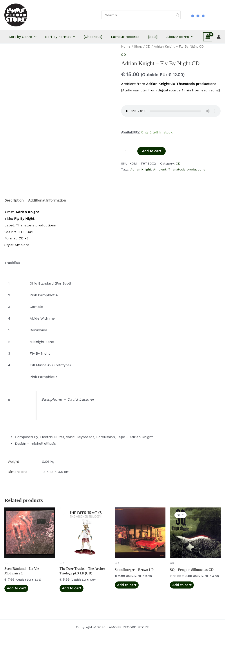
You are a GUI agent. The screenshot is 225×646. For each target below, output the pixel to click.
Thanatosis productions (186, 182)
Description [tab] (14, 213)
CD (148, 60)
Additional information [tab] (47, 213)
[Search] (177, 15)
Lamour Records (138, 37)
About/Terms (28, 50)
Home (126, 60)
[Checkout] (104, 37)
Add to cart (151, 164)
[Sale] (168, 37)
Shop (138, 60)
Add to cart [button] (16, 601)
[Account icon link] (219, 43)
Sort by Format (69, 36)
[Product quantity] (127, 164)
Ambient (159, 182)
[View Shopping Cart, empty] (207, 43)
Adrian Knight (140, 182)
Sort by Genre (29, 36)
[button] (41, 36)
